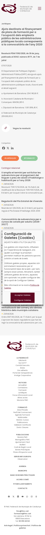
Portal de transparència (22, 373)
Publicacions (22, 422)
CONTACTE (22, 488)
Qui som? (22, 363)
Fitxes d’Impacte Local (22, 452)
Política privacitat (22, 525)
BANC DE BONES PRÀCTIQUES (22, 475)
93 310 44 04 (24, 521)
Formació (23, 390)
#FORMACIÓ (29, 158)
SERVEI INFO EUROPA (22, 456)
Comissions (22, 387)
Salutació (22, 360)
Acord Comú (22, 479)
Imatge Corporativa (22, 375)
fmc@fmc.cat (22, 511)
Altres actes (22, 397)
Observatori (22, 459)
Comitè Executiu (23, 365)
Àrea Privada (22, 410)
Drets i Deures (22, 427)
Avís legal (8, 525)
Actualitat (22, 385)
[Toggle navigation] (40, 8)
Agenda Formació (22, 415)
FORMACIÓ (22, 407)
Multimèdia (22, 417)
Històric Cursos (22, 420)
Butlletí (22, 444)
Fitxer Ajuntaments (22, 484)
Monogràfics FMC (22, 439)
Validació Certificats (22, 425)
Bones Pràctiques (22, 449)
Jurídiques (22, 392)
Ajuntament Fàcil (22, 442)
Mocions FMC (22, 400)
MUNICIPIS (22, 471)
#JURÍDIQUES (10, 158)
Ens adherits (23, 370)
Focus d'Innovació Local (22, 395)
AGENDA (22, 466)
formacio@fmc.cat (22, 513)
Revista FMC (23, 437)
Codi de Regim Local (22, 447)
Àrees (22, 368)
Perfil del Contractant (22, 412)
